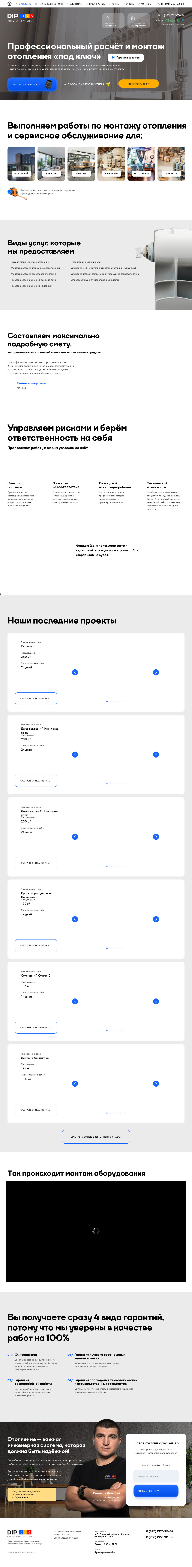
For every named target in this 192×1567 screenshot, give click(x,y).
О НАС (115, 4)
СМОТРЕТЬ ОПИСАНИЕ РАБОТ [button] (36, 698)
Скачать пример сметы (31, 383)
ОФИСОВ (81, 173)
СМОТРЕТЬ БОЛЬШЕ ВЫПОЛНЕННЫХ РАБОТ (96, 1136)
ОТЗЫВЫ (130, 4)
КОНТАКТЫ (146, 4)
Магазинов (111, 173)
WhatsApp (171, 20)
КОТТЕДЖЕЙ (21, 173)
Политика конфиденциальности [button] (21, 1552)
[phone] (156, 1476)
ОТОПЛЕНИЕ (25, 4)
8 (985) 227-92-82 (173, 15)
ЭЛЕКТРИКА (76, 4)
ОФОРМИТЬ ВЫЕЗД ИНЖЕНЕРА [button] (86, 84)
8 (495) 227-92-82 (172, 4)
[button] (32, 84)
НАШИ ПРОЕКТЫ (97, 4)
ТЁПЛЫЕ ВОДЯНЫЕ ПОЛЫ (51, 4)
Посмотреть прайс (138, 83)
